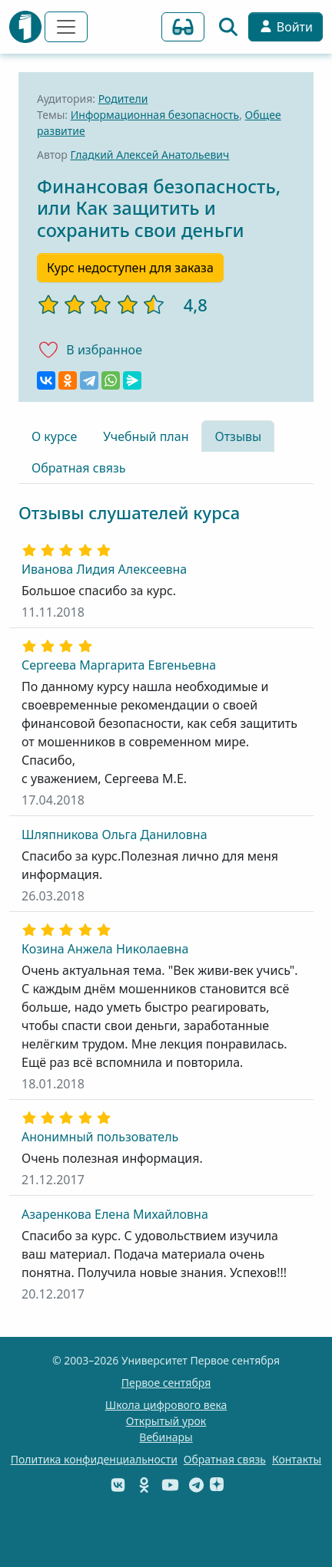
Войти (285, 26)
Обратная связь (78, 467)
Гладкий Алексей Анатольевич (150, 154)
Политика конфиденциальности (94, 1459)
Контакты (296, 1459)
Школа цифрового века (166, 1404)
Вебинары (165, 1437)
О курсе (54, 436)
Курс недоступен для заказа (130, 267)
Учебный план (145, 436)
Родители (123, 98)
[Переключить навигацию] (66, 27)
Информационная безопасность (155, 114)
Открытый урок (166, 1421)
